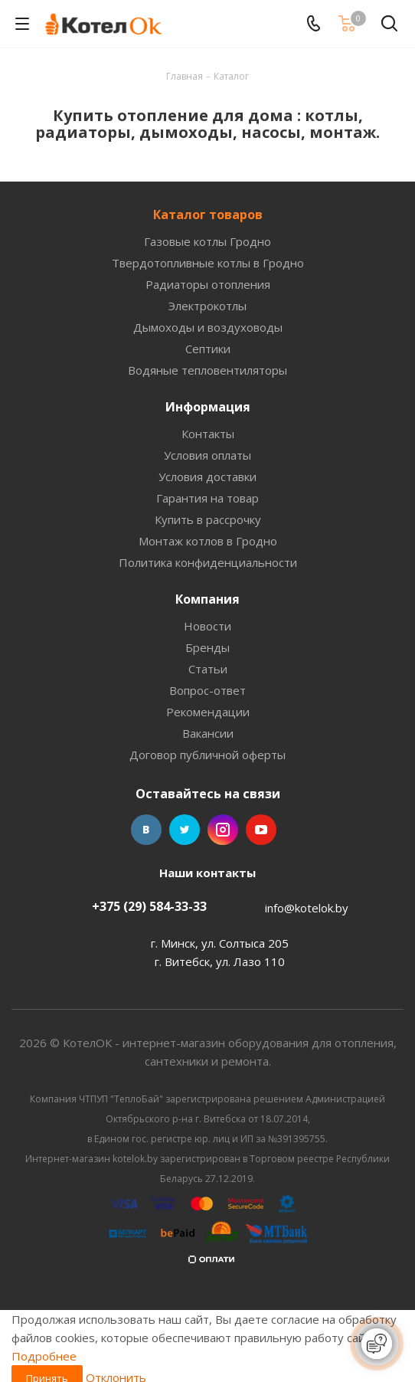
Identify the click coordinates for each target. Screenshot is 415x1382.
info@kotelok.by (306, 907)
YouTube (261, 829)
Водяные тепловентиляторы (207, 370)
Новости (207, 626)
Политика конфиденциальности (208, 562)
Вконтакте (146, 829)
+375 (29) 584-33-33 (149, 906)
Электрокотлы (207, 305)
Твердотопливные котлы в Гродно (208, 262)
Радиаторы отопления (207, 284)
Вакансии (208, 733)
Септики (207, 348)
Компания (207, 599)
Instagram (223, 829)
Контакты (207, 433)
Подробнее (44, 1356)
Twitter (184, 829)
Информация (207, 406)
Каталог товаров (208, 214)
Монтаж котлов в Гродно (208, 541)
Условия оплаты (207, 455)
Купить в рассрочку (208, 519)
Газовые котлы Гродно (207, 241)
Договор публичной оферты (207, 754)
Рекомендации (208, 711)
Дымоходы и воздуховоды (208, 327)
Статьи (207, 668)
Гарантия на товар (207, 498)
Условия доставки (207, 476)
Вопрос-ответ (207, 690)
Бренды (207, 647)
